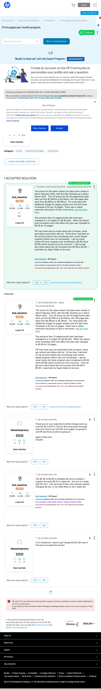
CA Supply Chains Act (48, 673)
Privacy (61, 673)
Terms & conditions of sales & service (72, 677)
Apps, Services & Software (28, 21)
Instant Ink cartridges (35, 151)
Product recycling (18, 673)
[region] (50, 117)
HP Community (7, 21)
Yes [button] (37, 283)
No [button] (45, 283)
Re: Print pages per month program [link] (73, 21)
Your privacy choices (11, 677)
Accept (59, 128)
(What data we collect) (25, 115)
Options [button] (99, 33)
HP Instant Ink (49, 21)
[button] (94, 186)
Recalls (6, 673)
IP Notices (92, 677)
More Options (39, 128)
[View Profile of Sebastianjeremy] (20, 431)
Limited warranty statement (44, 677)
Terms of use (26, 677)
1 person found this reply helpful (66, 283)
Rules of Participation (16, 628)
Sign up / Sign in (89, 13)
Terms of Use (42, 625)
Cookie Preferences (74, 673)
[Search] (21, 41)
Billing (19, 151)
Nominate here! (76, 59)
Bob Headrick (40, 259)
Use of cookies (12, 121)
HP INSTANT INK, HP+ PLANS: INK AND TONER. (40, 98)
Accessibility (32, 673)
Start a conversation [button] (56, 41)
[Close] (95, 102)
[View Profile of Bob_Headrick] (19, 197)
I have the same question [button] (22, 161)
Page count (53, 151)
